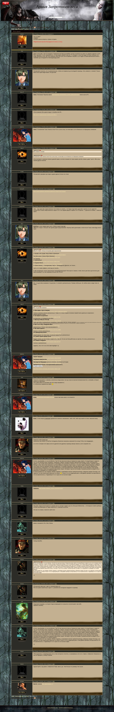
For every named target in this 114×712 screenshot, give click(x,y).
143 (30, 27)
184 (43, 27)
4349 (54, 664)
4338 (54, 437)
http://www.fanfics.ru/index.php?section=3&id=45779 (46, 341)
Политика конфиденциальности (66, 707)
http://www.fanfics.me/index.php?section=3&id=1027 (46, 257)
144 (32, 27)
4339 (54, 458)
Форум (12, 696)
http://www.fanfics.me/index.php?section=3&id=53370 (47, 333)
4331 (54, 247)
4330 (54, 223)
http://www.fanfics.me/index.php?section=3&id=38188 (47, 321)
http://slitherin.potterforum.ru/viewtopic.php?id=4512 (46, 337)
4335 (53, 377)
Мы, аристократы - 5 (47, 684)
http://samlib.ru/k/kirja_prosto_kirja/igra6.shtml (51, 488)
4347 (56, 625)
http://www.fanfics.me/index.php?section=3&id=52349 (47, 363)
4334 (54, 354)
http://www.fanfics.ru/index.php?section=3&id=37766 (46, 317)
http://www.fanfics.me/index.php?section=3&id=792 (46, 266)
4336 (53, 394)
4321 (56, 51)
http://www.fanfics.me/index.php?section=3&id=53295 (47, 360)
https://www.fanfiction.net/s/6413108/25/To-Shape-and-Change (49, 191)
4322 (56, 68)
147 (39, 27)
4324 (56, 109)
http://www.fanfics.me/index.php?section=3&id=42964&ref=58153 (50, 311)
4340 (54, 485)
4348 (54, 651)
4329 (54, 206)
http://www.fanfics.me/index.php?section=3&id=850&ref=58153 (49, 254)
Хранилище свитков (19, 696)
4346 (56, 601)
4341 (54, 503)
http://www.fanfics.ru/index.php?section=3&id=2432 (46, 261)
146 (37, 27)
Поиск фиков (32, 696)
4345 (56, 583)
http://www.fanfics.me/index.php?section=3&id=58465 (47, 358)
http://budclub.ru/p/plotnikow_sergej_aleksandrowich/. (66, 94)
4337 (53, 416)
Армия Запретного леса (52, 707)
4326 (56, 148)
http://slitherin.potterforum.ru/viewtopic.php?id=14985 (47, 329)
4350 (54, 681)
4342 (54, 520)
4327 (54, 171)
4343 (54, 538)
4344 (54, 559)
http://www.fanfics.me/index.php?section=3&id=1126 (46, 369)
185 (45, 27)
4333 (54, 304)
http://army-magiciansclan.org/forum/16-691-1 (45, 114)
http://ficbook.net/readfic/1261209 (45, 397)
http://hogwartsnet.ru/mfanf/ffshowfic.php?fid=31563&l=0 (47, 264)
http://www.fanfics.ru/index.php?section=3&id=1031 (46, 325)
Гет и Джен (26, 696)
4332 (54, 280)
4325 (56, 127)
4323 (56, 92)
